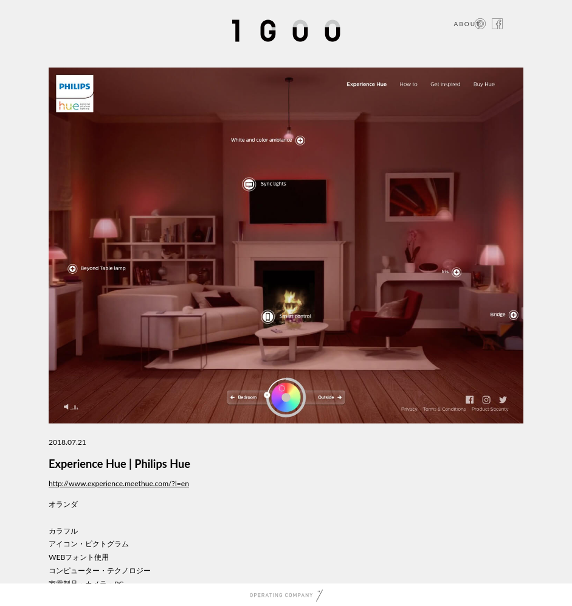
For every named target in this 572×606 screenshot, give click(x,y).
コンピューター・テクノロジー (100, 570)
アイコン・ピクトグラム (89, 543)
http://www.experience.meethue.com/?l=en (119, 483)
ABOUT (467, 23)
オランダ (63, 504)
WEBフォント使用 (79, 557)
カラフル (63, 530)
